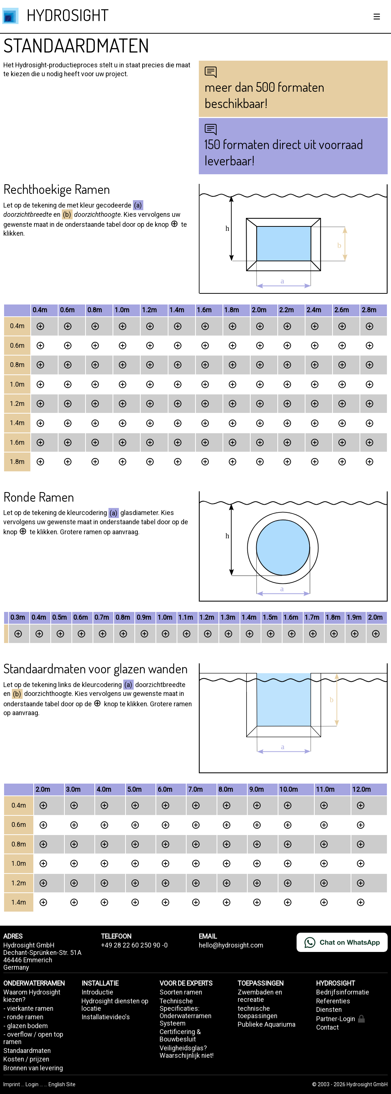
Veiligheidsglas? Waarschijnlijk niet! (187, 1051)
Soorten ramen (181, 992)
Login (33, 1084)
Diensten (329, 1009)
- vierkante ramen (28, 1008)
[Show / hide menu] (377, 16)
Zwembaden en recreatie (260, 996)
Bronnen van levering (33, 1068)
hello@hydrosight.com (231, 945)
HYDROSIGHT (68, 14)
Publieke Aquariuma (266, 1024)
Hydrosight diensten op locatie (114, 1004)
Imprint (12, 1084)
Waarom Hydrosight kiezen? (31, 996)
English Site (62, 1084)
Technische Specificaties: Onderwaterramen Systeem (185, 1012)
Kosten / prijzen (26, 1059)
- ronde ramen (23, 1017)
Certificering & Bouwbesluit (180, 1035)
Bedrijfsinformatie (342, 992)
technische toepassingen (257, 1012)
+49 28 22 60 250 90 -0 (134, 945)
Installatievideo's (105, 1017)
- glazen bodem (25, 1026)
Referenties (333, 1001)
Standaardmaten (27, 1050)
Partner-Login (340, 1019)
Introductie (97, 992)
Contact (327, 1027)
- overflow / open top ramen (33, 1038)
